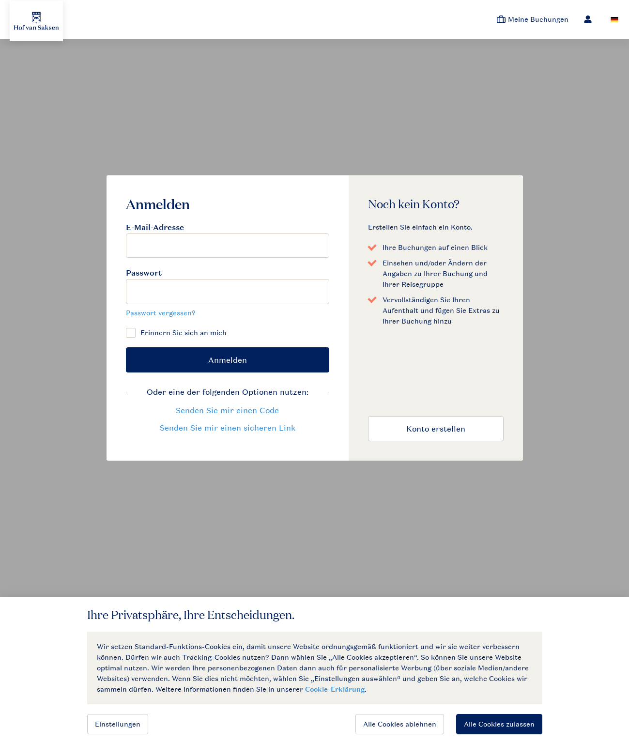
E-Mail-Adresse (155, 227)
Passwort (144, 273)
